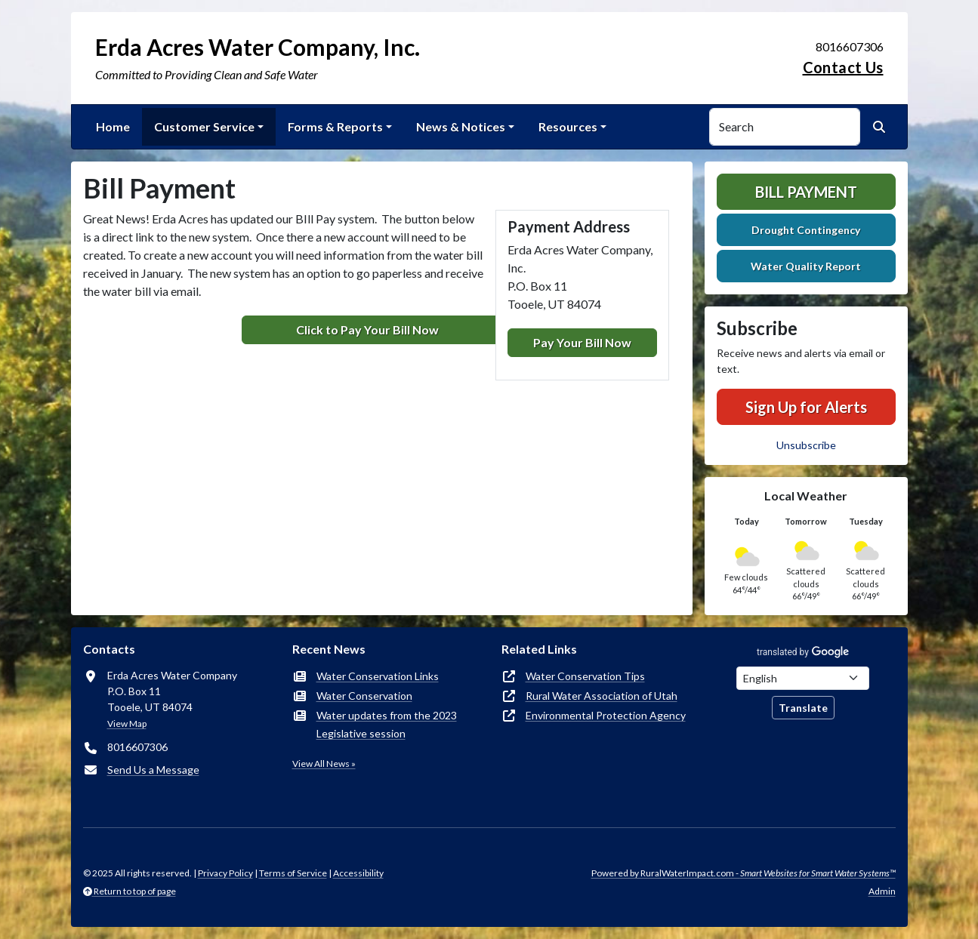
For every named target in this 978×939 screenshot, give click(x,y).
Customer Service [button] (204, 126)
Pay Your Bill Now (582, 342)
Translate (803, 707)
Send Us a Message (153, 769)
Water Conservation (364, 695)
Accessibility (358, 873)
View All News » (324, 763)
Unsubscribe (806, 445)
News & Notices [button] (460, 126)
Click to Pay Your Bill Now (367, 329)
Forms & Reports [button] (335, 126)
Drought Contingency (805, 229)
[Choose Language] (802, 678)
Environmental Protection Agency (606, 715)
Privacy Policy (225, 873)
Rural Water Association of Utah (601, 695)
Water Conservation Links (377, 676)
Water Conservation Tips (585, 676)
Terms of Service (293, 873)
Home (113, 126)
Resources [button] (567, 126)
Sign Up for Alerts (806, 407)
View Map (127, 723)
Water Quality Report (806, 266)
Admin (882, 891)
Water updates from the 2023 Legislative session (386, 724)
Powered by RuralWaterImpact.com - (743, 873)
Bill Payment (806, 192)
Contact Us (843, 67)
